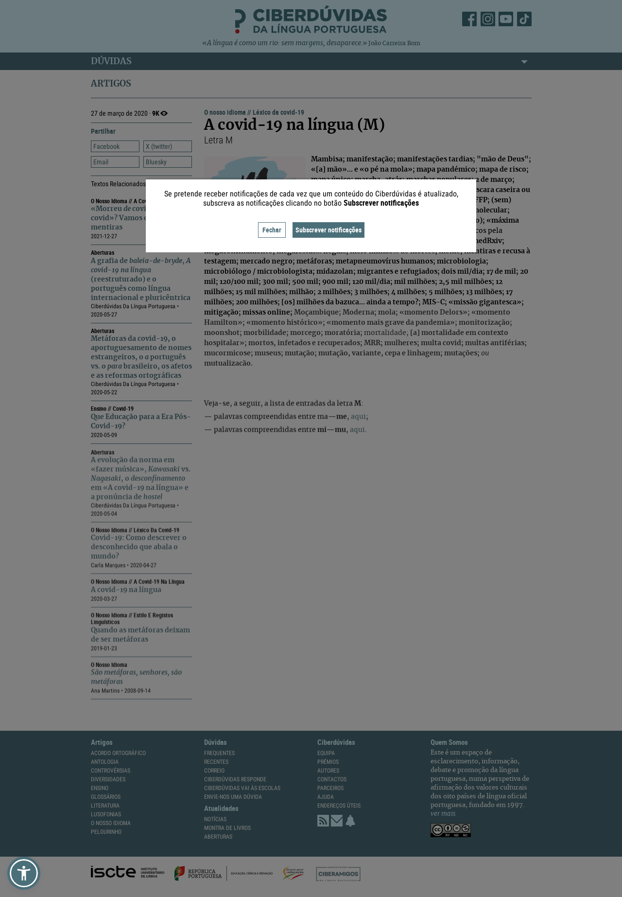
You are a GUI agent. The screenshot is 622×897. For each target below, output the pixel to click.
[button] (24, 873)
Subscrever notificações (328, 229)
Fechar (271, 229)
